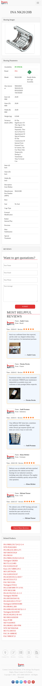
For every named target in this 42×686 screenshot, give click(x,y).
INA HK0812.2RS (10, 607)
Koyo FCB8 (7, 620)
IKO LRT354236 (9, 571)
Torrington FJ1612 (10, 585)
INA (16, 71)
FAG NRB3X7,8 (9, 636)
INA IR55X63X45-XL (11, 598)
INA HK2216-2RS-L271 (12, 550)
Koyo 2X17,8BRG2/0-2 (12, 569)
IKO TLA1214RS (9, 563)
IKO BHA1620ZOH (10, 617)
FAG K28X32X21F (10, 574)
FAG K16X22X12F (10, 566)
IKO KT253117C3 (10, 579)
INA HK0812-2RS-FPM (12, 625)
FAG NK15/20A (9, 582)
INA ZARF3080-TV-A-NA (13, 588)
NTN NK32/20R (9, 590)
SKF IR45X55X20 (10, 553)
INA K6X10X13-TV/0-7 (12, 601)
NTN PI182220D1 (10, 547)
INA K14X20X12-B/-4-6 (12, 615)
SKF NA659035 (9, 623)
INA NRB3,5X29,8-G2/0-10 (13, 558)
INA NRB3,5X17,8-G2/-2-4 (13, 544)
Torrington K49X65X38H (12, 604)
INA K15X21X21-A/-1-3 (12, 593)
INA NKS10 (7, 555)
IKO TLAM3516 (9, 631)
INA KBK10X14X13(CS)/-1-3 (14, 609)
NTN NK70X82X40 (10, 628)
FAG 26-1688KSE (10, 633)
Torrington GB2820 (10, 561)
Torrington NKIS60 (10, 596)
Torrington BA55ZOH (11, 612)
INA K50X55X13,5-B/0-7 (12, 577)
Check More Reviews (21, 528)
